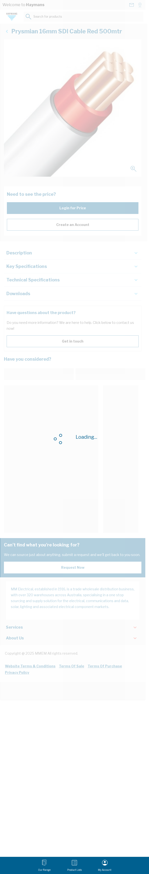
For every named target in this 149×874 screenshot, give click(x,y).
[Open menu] (44, 865)
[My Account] (104, 865)
